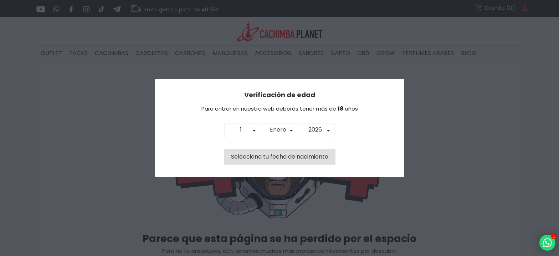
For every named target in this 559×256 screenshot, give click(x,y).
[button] (242, 130)
